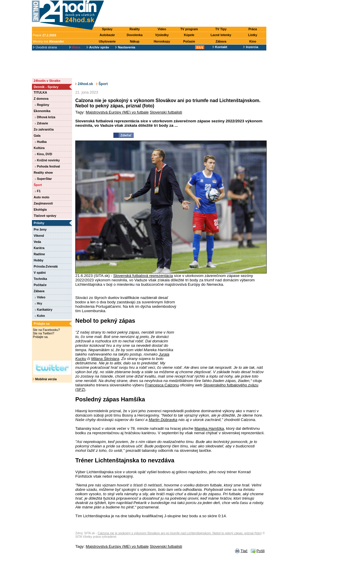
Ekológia (40, 209)
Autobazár (107, 35)
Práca (252, 29)
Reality (135, 29)
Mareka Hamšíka (209, 428)
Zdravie (41, 123)
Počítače (40, 285)
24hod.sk (84, 84)
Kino (252, 41)
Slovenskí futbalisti (166, 112)
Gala (37, 135)
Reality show (43, 172)
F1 (37, 191)
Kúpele (189, 35)
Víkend (39, 235)
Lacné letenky (221, 35)
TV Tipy (220, 29)
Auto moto (41, 197)
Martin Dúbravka (163, 419)
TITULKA (40, 92)
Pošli (260, 551)
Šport (38, 185)
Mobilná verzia (45, 379)
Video (162, 29)
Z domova (41, 98)
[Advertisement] (186, 14)
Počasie (189, 41)
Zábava (221, 41)
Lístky (252, 35)
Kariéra (39, 248)
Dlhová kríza (45, 117)
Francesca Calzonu (162, 385)
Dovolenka (135, 35)
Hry (38, 303)
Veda (37, 242)
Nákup (134, 41)
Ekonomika (42, 111)
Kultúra (39, 148)
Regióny (42, 104)
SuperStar (43, 178)
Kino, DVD (43, 154)
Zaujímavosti (43, 203)
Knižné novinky (47, 160)
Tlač (244, 551)
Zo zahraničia (44, 129)
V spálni (40, 272)
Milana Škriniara (105, 358)
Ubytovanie (107, 41)
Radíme (39, 254)
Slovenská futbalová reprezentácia (143, 275)
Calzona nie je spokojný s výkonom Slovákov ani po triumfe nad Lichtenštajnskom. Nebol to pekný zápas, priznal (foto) (180, 533)
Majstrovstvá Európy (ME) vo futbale (117, 112)
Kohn (40, 315)
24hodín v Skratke (47, 80)
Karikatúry (43, 309)
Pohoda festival (47, 166)
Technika (40, 278)
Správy (107, 29)
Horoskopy (162, 41)
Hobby (38, 260)
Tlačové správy (45, 215)
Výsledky (161, 35)
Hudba (41, 141)
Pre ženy (40, 229)
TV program (189, 29)
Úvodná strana (45, 47)
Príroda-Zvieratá (46, 266)
